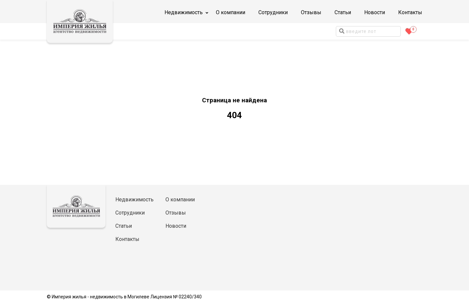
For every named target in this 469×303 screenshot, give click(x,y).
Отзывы (311, 12)
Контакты (410, 12)
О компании (230, 12)
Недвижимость (134, 200)
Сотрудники (273, 12)
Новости (374, 12)
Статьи (343, 12)
